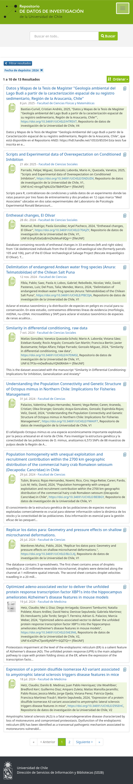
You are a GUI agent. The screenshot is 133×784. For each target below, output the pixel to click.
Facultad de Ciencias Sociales (58, 164)
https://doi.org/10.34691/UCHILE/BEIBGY (76, 497)
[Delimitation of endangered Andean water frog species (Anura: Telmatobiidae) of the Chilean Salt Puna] (11, 281)
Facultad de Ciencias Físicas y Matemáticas (65, 103)
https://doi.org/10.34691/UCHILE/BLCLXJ (48, 554)
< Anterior (47, 742)
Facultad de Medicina (52, 602)
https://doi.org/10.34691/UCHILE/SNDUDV (65, 178)
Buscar (108, 36)
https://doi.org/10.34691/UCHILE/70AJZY (62, 230)
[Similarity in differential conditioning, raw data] (11, 337)
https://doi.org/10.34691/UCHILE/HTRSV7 (49, 121)
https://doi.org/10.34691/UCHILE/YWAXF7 (70, 421)
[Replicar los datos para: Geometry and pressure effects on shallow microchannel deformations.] (11, 544)
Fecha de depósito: (24, 70)
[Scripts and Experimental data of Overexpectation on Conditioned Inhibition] (11, 168)
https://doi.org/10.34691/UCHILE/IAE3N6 (48, 632)
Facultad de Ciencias (53, 277)
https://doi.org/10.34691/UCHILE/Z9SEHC (95, 706)
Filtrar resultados (18, 63)
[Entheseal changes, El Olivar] (11, 224)
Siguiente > (84, 742)
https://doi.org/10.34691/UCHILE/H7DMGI (49, 355)
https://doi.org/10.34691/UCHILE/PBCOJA (64, 295)
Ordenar (118, 79)
